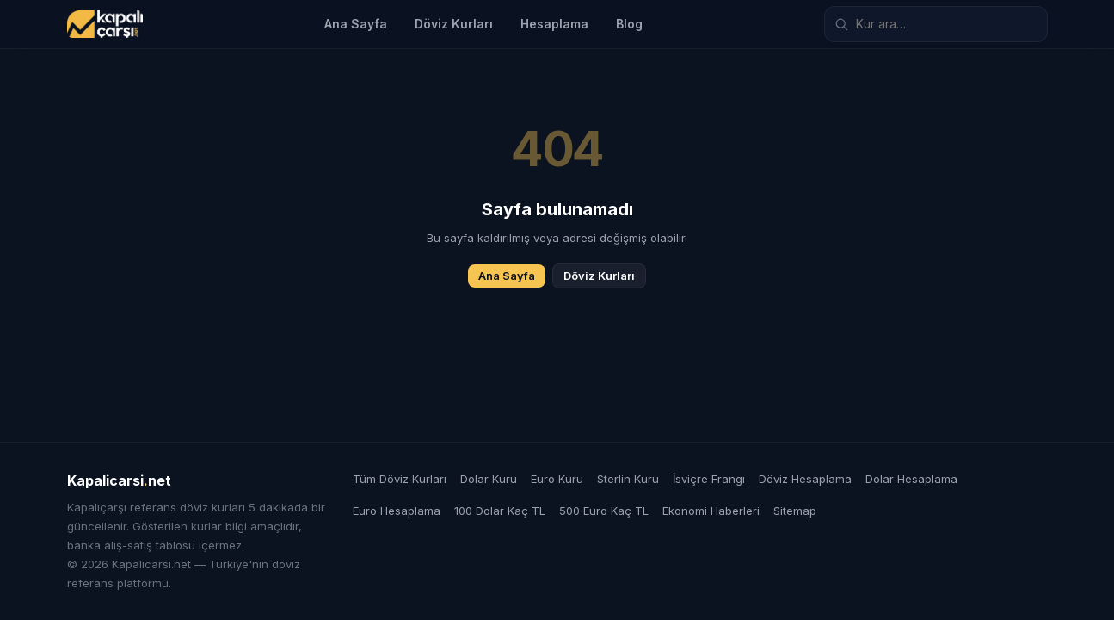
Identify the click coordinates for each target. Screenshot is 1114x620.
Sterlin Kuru (628, 479)
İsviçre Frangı (709, 479)
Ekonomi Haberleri (711, 511)
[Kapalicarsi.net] (105, 24)
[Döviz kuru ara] (936, 24)
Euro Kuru (557, 479)
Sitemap (794, 511)
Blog (629, 23)
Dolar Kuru (488, 479)
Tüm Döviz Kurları (399, 479)
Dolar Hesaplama (911, 479)
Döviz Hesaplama (805, 479)
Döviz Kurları (454, 23)
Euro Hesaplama (396, 511)
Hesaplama (554, 23)
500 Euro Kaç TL (604, 511)
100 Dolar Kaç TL (499, 511)
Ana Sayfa (355, 23)
